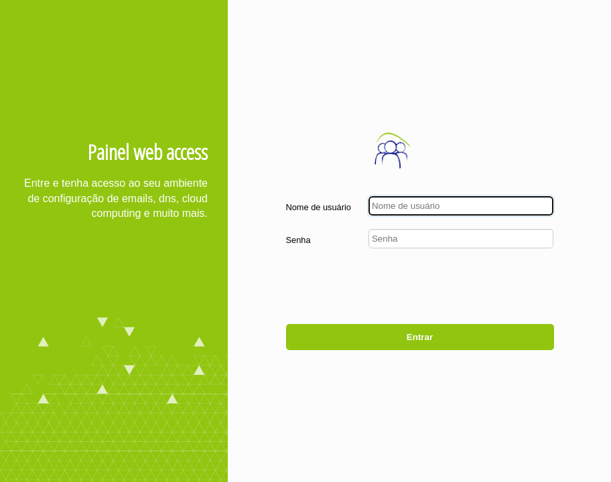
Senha (298, 240)
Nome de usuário (318, 207)
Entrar (420, 337)
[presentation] (452, 288)
